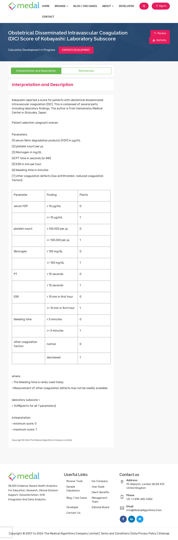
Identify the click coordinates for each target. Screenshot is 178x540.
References (86, 70)
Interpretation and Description (36, 70)
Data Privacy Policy (143, 533)
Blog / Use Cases (85, 6)
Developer (126, 6)
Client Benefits (100, 492)
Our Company (100, 481)
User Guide (98, 486)
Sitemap (164, 533)
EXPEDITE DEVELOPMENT (76, 50)
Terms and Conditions (115, 533)
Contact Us (73, 512)
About (108, 6)
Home (46, 6)
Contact (48, 16)
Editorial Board (100, 507)
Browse (61, 6)
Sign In (160, 6)
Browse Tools (74, 481)
